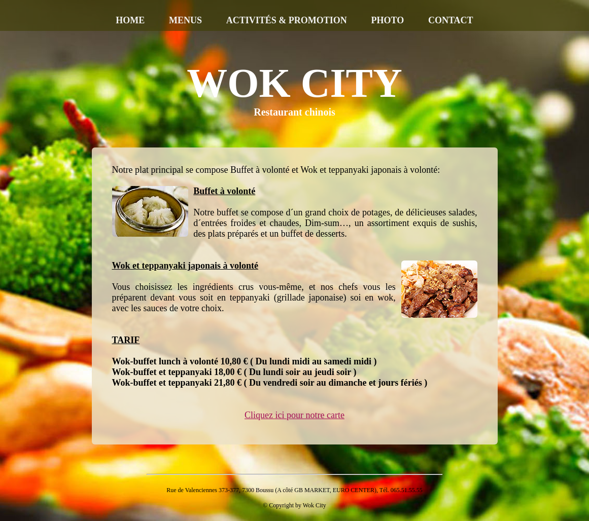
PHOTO (387, 20)
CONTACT (450, 20)
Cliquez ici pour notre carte (294, 415)
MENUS (185, 20)
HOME (130, 20)
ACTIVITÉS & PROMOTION (286, 20)
